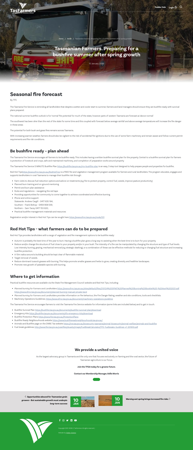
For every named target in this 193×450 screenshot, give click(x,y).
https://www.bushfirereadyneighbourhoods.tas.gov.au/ (78, 320)
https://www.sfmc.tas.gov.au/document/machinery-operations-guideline (79, 299)
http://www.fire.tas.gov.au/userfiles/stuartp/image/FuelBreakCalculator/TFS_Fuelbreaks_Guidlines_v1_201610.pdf (86, 327)
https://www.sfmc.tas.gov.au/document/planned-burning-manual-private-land (50, 292)
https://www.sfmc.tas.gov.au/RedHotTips (41, 172)
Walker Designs (71, 433)
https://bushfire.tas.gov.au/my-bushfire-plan (77, 166)
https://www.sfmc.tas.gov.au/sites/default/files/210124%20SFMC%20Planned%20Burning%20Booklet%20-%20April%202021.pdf (118, 288)
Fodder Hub (160, 7)
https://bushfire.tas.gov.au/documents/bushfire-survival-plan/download (68, 310)
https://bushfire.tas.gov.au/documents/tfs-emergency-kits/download (61, 313)
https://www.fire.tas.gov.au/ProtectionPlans (58, 317)
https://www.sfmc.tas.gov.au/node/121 (86, 217)
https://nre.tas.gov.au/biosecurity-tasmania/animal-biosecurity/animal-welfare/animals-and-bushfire (110, 323)
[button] (181, 7)
